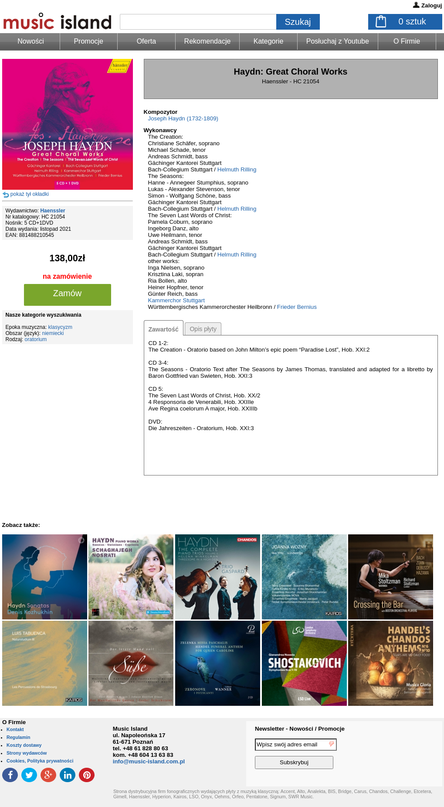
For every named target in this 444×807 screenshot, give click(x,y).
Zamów (67, 293)
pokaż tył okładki (29, 194)
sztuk (412, 21)
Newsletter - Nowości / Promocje (300, 728)
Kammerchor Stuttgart (176, 300)
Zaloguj (431, 5)
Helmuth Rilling (237, 169)
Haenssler (52, 211)
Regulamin (18, 737)
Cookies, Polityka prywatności (40, 760)
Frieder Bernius (297, 307)
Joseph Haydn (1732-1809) (183, 118)
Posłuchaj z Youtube (337, 41)
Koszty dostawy (24, 745)
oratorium (36, 339)
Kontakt (15, 729)
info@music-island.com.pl (149, 761)
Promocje (88, 41)
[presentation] (406, 755)
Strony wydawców (27, 753)
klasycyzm (60, 327)
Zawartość (164, 329)
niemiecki (53, 333)
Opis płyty (203, 328)
